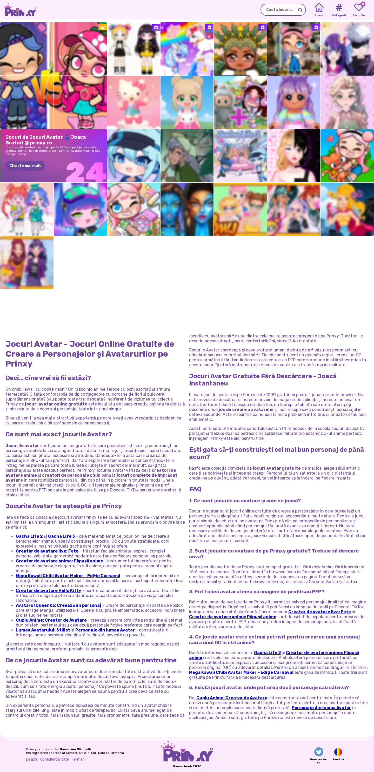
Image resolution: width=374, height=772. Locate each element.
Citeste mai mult (25, 166)
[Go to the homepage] (18, 9)
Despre (32, 759)
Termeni (78, 759)
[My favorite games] (359, 10)
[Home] (319, 10)
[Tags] (339, 10)
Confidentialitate (54, 759)
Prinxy (31, 749)
